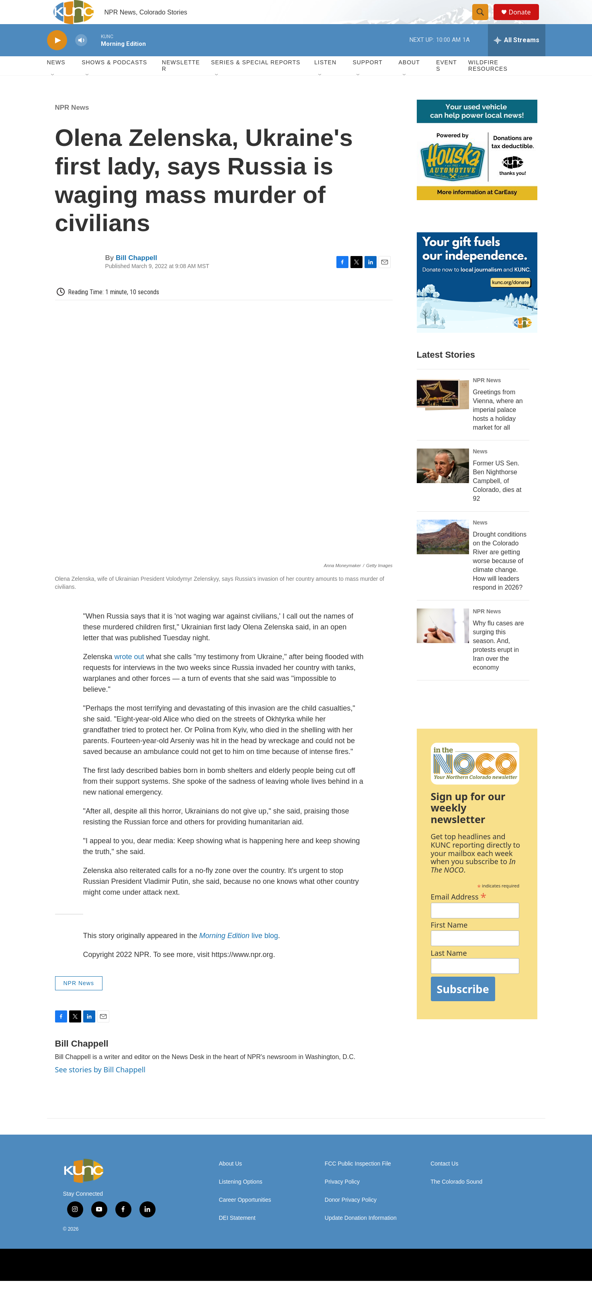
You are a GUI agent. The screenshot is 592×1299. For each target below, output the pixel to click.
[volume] (81, 58)
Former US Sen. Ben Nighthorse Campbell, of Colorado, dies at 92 (497, 499)
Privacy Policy (342, 1200)
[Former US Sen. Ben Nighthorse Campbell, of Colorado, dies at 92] (443, 484)
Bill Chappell (136, 276)
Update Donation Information (361, 1236)
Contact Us (444, 1182)
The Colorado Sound (456, 1200)
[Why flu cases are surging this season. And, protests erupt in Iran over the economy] (443, 644)
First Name (449, 943)
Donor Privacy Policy (351, 1218)
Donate (524, 21)
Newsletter (181, 83)
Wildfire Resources (488, 83)
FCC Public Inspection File (358, 1182)
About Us (230, 1182)
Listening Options (240, 1200)
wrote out (129, 675)
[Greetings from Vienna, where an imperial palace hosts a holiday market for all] (443, 412)
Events (446, 83)
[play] (57, 58)
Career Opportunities (245, 1218)
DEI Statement (237, 1236)
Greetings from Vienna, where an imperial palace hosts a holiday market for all (498, 428)
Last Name (449, 971)
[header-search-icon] (484, 21)
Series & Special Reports (255, 80)
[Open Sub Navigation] (53, 93)
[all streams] (516, 58)
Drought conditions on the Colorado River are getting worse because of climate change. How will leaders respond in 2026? (499, 579)
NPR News (72, 125)
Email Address (459, 914)
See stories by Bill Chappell (100, 1087)
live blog (238, 954)
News (480, 469)
